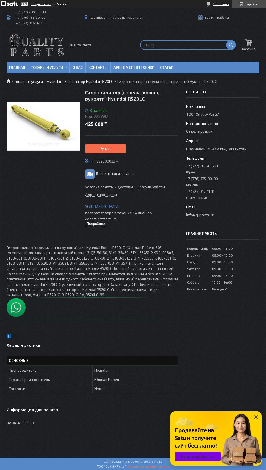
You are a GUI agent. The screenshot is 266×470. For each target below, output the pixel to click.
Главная (17, 67)
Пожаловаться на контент (148, 466)
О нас (77, 67)
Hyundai (54, 81)
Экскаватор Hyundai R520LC (89, 81)
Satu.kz (156, 461)
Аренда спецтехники (133, 67)
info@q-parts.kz (200, 214)
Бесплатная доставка (115, 173)
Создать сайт (41, 4)
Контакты (98, 67)
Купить (106, 148)
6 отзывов (221, 4)
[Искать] (231, 45)
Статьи (166, 67)
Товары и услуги (47, 67)
